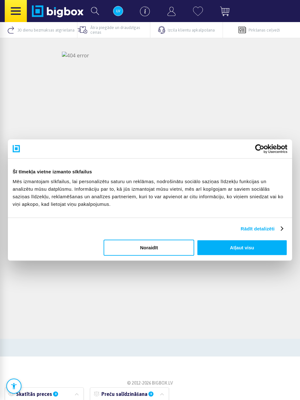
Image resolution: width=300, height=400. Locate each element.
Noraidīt (149, 247)
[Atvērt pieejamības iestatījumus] (13, 386)
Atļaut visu (242, 247)
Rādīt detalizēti (257, 228)
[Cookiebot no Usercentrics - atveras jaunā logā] (259, 149)
